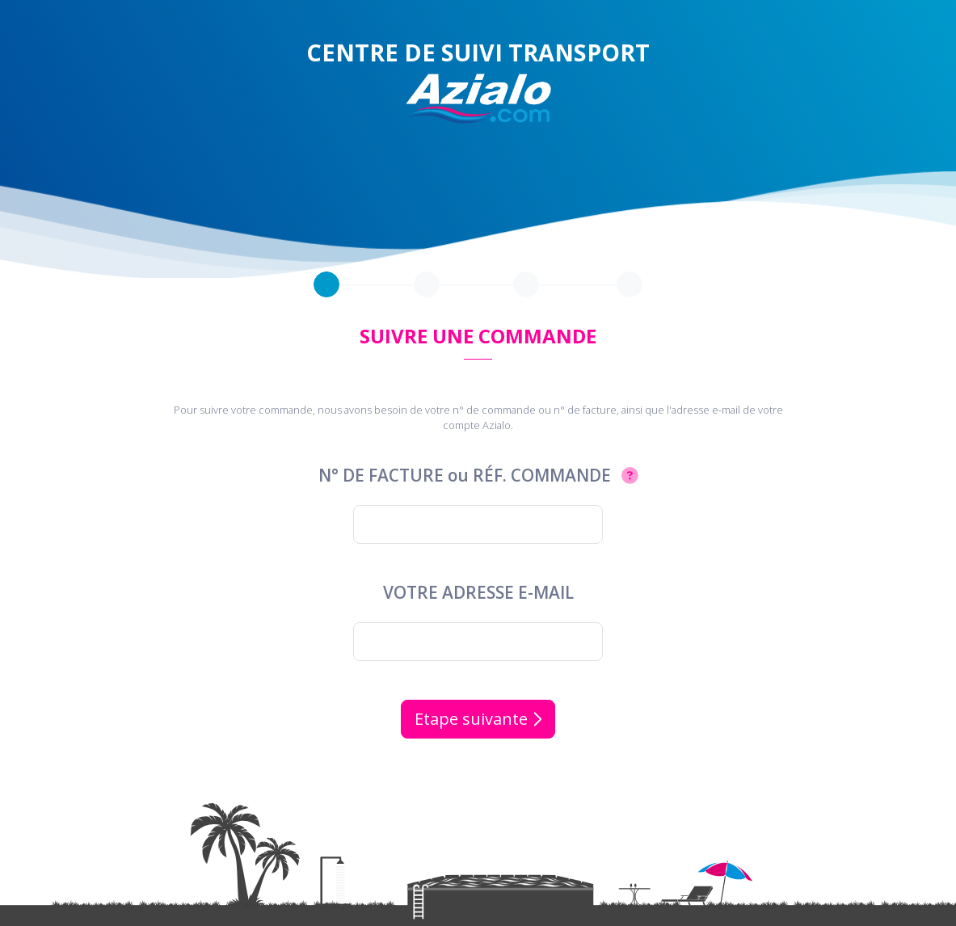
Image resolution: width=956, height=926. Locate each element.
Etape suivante (478, 719)
